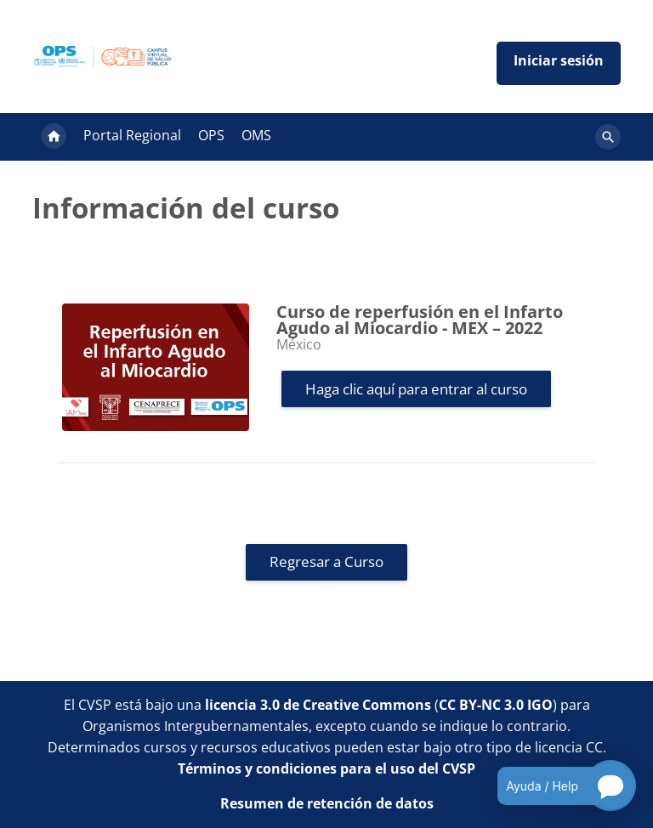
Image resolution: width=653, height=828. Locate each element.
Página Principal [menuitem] (53, 137)
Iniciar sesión (559, 63)
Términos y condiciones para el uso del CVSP (326, 768)
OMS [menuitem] (256, 135)
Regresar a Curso (326, 561)
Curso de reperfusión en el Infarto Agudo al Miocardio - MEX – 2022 (419, 320)
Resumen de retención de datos (327, 803)
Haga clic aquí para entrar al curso (416, 389)
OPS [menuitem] (211, 135)
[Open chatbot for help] (554, 785)
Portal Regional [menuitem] (132, 135)
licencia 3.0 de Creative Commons (318, 704)
